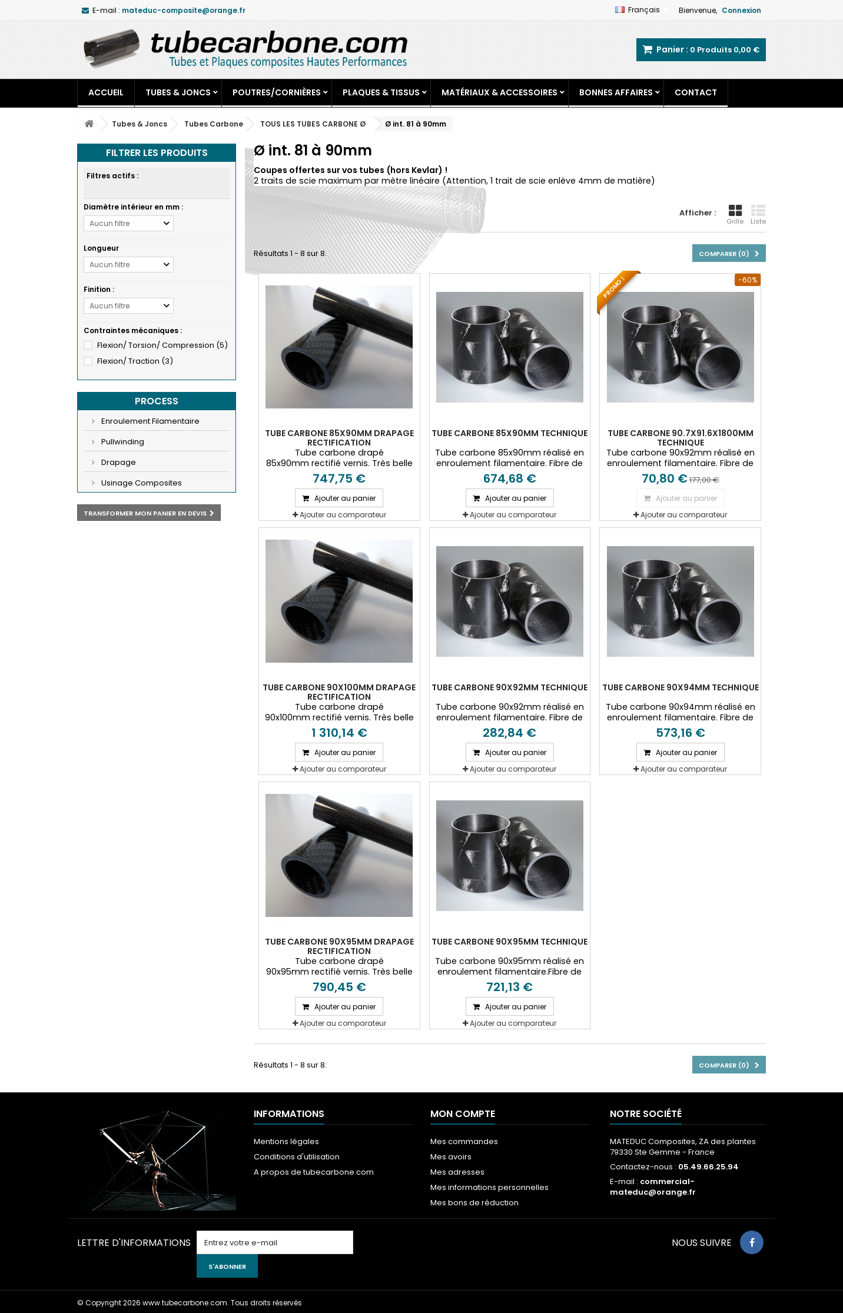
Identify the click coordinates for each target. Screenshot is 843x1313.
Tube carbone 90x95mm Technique (510, 941)
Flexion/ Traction (135, 361)
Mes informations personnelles (489, 1187)
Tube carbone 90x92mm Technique (510, 687)
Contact (696, 92)
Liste (758, 215)
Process (156, 401)
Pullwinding (121, 441)
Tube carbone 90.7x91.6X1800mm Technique (681, 437)
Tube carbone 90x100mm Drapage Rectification (339, 692)
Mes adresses (457, 1172)
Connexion (741, 10)
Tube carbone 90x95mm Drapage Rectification (339, 946)
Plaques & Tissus (381, 92)
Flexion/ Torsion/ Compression (162, 345)
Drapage (117, 462)
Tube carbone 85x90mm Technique (510, 433)
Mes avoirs (451, 1156)
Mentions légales (286, 1141)
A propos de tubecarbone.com (314, 1172)
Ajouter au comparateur (343, 515)
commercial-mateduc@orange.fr (653, 1187)
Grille (735, 215)
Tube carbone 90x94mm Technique (680, 687)
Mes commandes (464, 1141)
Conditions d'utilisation (297, 1156)
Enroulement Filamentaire (149, 421)
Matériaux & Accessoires (499, 92)
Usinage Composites (140, 482)
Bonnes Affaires (616, 92)
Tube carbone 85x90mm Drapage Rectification (339, 437)
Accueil (106, 92)
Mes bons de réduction (474, 1202)
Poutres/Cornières (277, 92)
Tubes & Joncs (178, 92)
